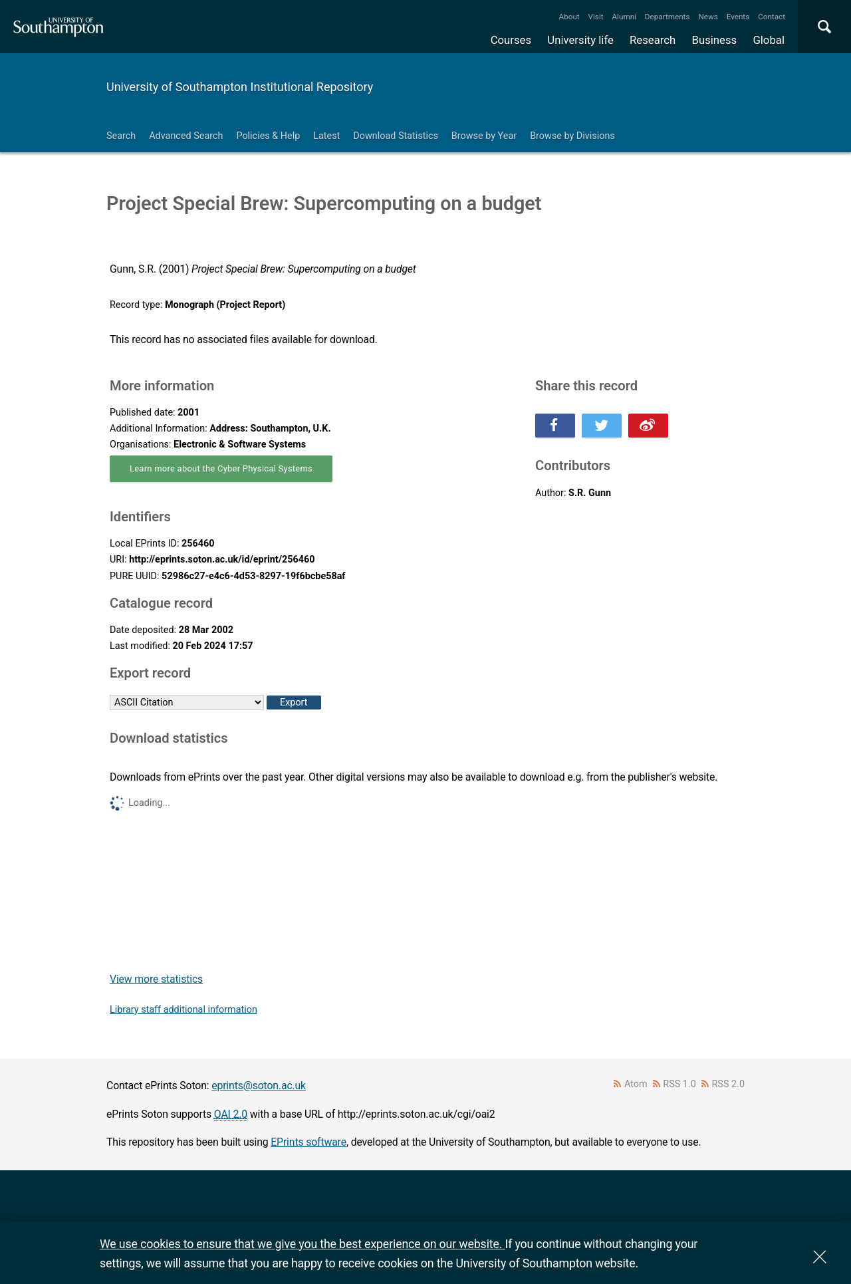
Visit (596, 16)
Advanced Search (186, 136)
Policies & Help (268, 136)
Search (121, 136)
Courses (511, 40)
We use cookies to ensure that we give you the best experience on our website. (302, 1244)
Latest (326, 136)
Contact (771, 16)
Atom (636, 1084)
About (569, 16)
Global (769, 40)
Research (652, 40)
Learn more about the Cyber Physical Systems (221, 468)
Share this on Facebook (555, 426)
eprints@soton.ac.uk (258, 1085)
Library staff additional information (183, 1009)
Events (738, 16)
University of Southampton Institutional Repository (239, 87)
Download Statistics (395, 136)
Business (714, 40)
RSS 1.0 (679, 1084)
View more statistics (156, 979)
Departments (667, 16)
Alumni (624, 16)
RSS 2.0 (728, 1084)
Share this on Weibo (648, 426)
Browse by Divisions (572, 136)
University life (580, 40)
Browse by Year (484, 136)
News (707, 16)
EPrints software (308, 1142)
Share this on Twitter (602, 426)
